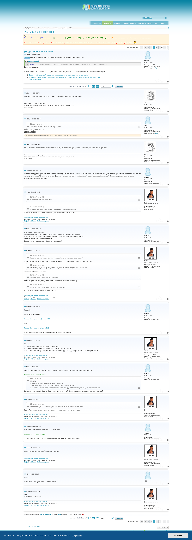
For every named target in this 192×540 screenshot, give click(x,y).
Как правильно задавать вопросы (36, 217)
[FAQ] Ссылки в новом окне (38, 31)
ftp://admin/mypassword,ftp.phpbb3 (36, 328)
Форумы (107, 23)
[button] (141, 47)
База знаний (129, 23)
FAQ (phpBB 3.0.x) (46, 514)
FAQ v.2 (26, 221)
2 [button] (151, 47)
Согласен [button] (178, 536)
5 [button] (159, 47)
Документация (144, 23)
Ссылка (27, 57)
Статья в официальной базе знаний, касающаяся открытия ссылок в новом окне (59, 75)
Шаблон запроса (43, 221)
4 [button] (156, 47)
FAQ (156, 23)
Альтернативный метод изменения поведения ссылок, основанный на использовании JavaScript (64, 77)
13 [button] (165, 47)
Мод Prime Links (35, 80)
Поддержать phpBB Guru (76, 86)
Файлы (117, 23)
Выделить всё (33, 61)
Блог (163, 23)
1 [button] (148, 47)
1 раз (157, 68)
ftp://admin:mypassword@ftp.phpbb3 (37, 319)
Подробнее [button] (77, 535)
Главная (97, 23)
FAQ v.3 (33, 221)
